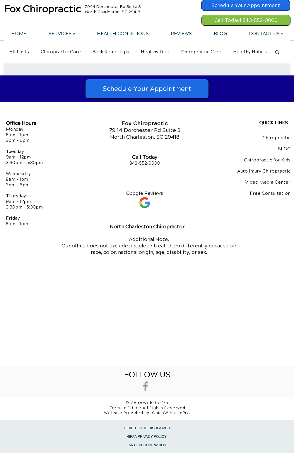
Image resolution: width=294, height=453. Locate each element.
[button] (61, 33)
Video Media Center (267, 182)
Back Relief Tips (111, 51)
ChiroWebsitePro (171, 413)
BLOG (284, 148)
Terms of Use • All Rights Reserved (148, 408)
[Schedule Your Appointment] (245, 5)
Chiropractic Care (61, 51)
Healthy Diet (155, 51)
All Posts (19, 51)
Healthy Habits (250, 51)
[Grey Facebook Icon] (145, 386)
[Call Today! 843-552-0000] (245, 20)
